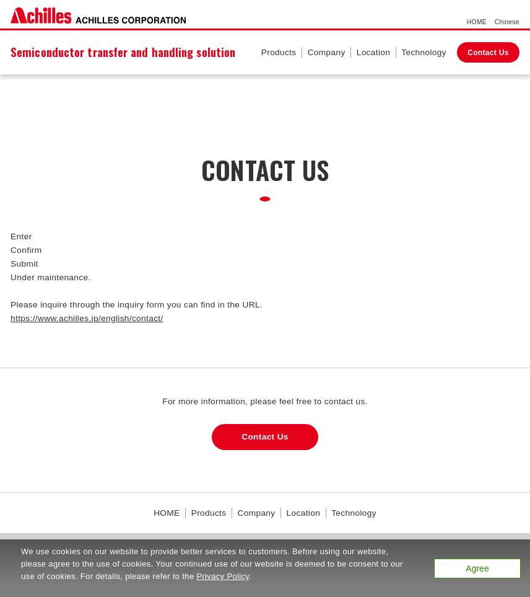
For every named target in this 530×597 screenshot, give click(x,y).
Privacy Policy (222, 576)
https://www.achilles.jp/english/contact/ (87, 318)
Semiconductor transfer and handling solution (123, 51)
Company (326, 52)
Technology (423, 52)
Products (279, 52)
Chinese (507, 22)
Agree (477, 568)
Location (374, 52)
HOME (477, 22)
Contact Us (488, 52)
